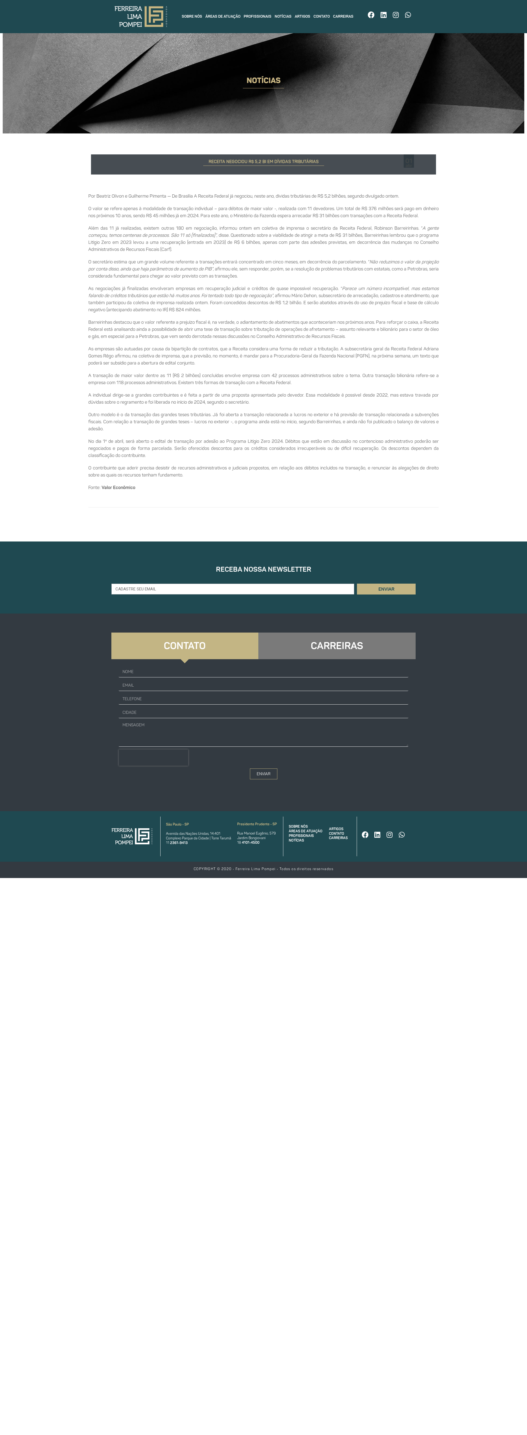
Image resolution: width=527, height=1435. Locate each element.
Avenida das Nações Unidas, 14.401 (193, 834)
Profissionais (257, 16)
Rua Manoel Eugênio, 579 (256, 833)
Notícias (283, 16)
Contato (321, 16)
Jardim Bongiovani (251, 838)
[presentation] (153, 757)
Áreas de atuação (222, 16)
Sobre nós (192, 16)
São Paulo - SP (177, 824)
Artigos (302, 16)
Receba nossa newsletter (263, 569)
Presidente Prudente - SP (257, 824)
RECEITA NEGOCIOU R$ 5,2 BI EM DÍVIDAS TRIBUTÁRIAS (264, 161)
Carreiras (343, 16)
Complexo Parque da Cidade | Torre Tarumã (198, 838)
